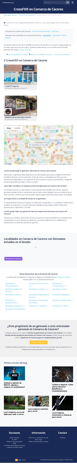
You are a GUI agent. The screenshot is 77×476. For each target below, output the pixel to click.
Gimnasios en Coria (59, 289)
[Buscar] (68, 2)
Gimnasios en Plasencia (13, 306)
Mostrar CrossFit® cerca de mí (41, 54)
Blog (14, 443)
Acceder (14, 439)
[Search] (54, 2)
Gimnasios (55, 31)
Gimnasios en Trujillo (60, 306)
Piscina (8, 38)
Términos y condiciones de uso (38, 438)
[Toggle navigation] (73, 2)
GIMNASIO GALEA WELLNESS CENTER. (18, 117)
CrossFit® (47, 35)
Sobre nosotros (14, 438)
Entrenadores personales (41, 31)
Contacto (62, 438)
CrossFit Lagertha (12, 86)
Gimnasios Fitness (10, 15)
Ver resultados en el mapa (17, 54)
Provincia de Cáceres (26, 15)
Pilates (63, 35)
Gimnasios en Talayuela (37, 306)
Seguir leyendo (25, 50)
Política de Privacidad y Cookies (38, 441)
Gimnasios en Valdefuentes (15, 309)
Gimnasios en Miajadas (61, 295)
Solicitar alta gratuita (38, 342)
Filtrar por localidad (62, 54)
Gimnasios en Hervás (13, 295)
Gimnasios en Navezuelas (62, 300)
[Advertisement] (56, 79)
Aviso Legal (38, 439)
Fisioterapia (56, 35)
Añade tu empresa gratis (14, 441)
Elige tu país (20, 460)
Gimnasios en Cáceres (37, 289)
